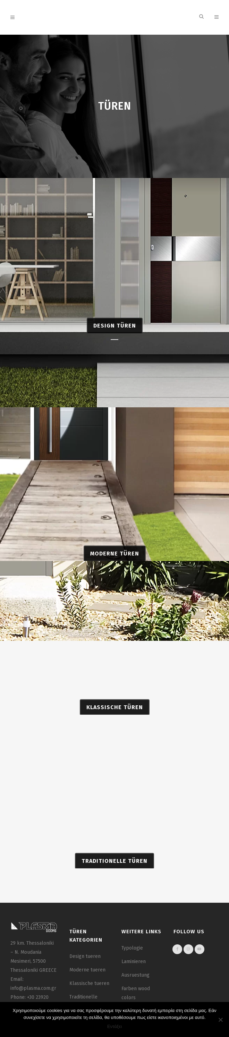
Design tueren (85, 956)
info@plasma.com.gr (33, 988)
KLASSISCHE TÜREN (114, 711)
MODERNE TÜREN (114, 557)
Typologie (132, 948)
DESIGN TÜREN (114, 340)
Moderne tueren (87, 970)
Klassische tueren (89, 983)
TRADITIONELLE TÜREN (114, 864)
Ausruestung (135, 975)
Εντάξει (114, 1026)
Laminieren (133, 961)
